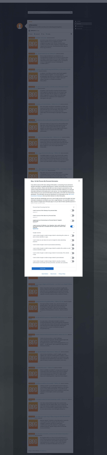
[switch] (72, 210)
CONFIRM (42, 268)
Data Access (53, 273)
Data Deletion (45, 273)
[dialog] (54, 227)
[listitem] (53, 207)
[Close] (79, 181)
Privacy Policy (62, 273)
